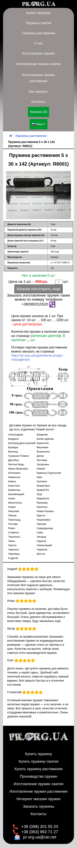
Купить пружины (38, 13)
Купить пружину (38, 754)
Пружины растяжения (38, 33)
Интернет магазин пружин (38, 799)
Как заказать (38, 91)
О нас (38, 43)
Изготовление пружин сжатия (38, 64)
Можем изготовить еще (38, 289)
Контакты (38, 101)
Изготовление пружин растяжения (38, 78)
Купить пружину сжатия (38, 761)
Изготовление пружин (38, 53)
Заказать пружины (38, 806)
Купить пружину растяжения (38, 769)
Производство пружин (38, 776)
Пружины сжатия (38, 23)
